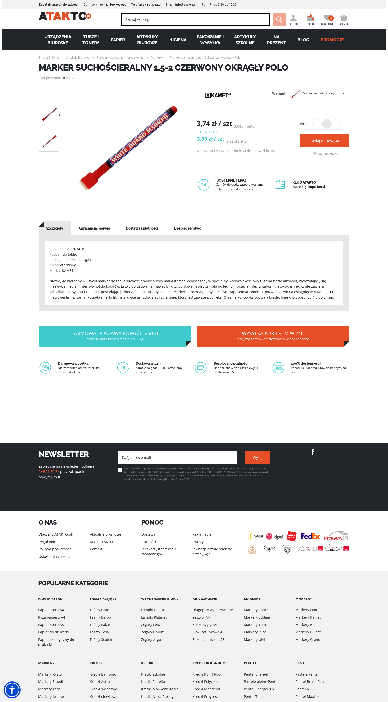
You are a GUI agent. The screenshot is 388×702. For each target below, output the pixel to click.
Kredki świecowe (103, 689)
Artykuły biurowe (147, 39)
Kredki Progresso (206, 696)
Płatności (148, 541)
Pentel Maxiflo (307, 696)
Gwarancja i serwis (94, 228)
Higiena (177, 39)
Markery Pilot (255, 632)
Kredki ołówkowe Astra (159, 689)
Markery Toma (256, 624)
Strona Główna (49, 57)
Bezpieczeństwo (187, 228)
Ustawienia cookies (54, 556)
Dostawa (148, 534)
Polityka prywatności (55, 549)
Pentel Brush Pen (309, 681)
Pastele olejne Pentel (261, 681)
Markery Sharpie (257, 609)
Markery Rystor (50, 674)
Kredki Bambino (103, 674)
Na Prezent (276, 39)
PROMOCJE (332, 39)
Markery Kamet (308, 617)
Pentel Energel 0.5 (259, 689)
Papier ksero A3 (51, 624)
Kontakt (96, 549)
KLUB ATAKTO (101, 541)
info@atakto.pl (186, 4)
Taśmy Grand (101, 609)
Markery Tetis (49, 689)
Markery (157, 57)
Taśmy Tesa (99, 632)
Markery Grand (307, 639)
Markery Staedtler (53, 681)
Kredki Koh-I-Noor (207, 674)
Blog (303, 39)
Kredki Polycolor (206, 681)
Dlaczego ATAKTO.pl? (56, 534)
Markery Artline (51, 696)
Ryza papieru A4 (51, 617)
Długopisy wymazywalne (213, 609)
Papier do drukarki (53, 632)
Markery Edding (257, 617)
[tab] (55, 228)
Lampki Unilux (153, 609)
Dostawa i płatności (142, 228)
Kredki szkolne (153, 674)
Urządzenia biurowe (57, 39)
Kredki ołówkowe (103, 696)
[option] (128, 148)
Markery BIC (305, 624)
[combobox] (189, 19)
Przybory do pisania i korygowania (120, 57)
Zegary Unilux (152, 632)
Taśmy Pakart (101, 624)
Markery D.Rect (308, 632)
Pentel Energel (256, 674)
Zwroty (198, 541)
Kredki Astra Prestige (158, 696)
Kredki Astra (100, 681)
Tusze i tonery (90, 39)
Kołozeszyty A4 (205, 624)
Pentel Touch (255, 696)
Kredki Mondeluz (207, 689)
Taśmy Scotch (101, 639)
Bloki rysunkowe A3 (208, 632)
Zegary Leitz (151, 624)
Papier (118, 39)
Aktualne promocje (105, 534)
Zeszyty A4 (201, 617)
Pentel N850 (305, 689)
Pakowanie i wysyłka (210, 39)
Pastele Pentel (307, 674)
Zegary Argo (151, 639)
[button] (12, 690)
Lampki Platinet (154, 617)
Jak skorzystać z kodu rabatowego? (158, 551)
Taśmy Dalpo (100, 617)
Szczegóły (54, 228)
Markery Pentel (307, 609)
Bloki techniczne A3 (209, 639)
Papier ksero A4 (51, 609)
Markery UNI (254, 639)
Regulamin (47, 541)
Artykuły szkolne (245, 39)
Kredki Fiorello (153, 681)
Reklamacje (202, 534)
